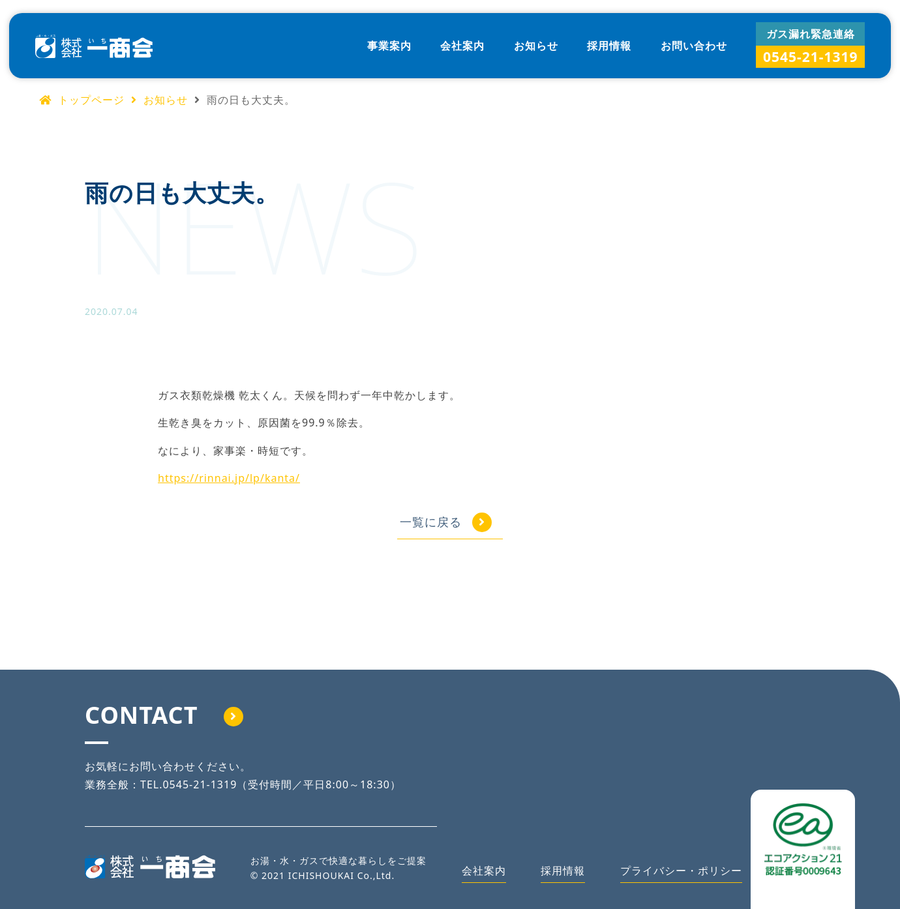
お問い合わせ (694, 45)
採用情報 (609, 45)
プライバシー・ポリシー (681, 870)
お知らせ (536, 45)
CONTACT (164, 715)
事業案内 (389, 45)
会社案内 (462, 45)
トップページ (82, 100)
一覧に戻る (431, 521)
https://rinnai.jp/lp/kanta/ (229, 478)
